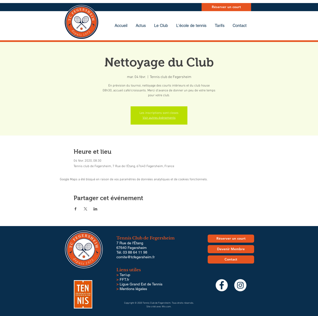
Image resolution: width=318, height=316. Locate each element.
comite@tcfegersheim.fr (135, 257)
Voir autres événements (159, 118)
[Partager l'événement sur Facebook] (75, 208)
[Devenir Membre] (231, 249)
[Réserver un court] (226, 7)
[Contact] (231, 259)
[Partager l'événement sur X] (85, 208)
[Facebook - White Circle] (222, 285)
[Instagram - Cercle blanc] (240, 285)
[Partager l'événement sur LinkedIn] (95, 208)
